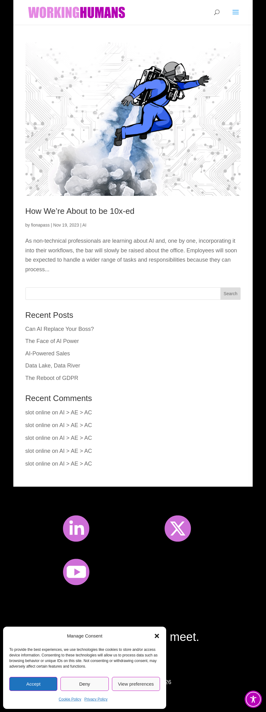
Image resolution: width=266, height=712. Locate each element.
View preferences (136, 684)
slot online (38, 412)
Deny (84, 684)
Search (230, 293)
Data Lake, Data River (52, 366)
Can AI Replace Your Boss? (59, 329)
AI (84, 225)
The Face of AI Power (52, 341)
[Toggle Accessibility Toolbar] (253, 699)
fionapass (40, 225)
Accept (33, 684)
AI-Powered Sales (47, 353)
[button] (157, 636)
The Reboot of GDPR (51, 378)
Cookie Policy (70, 699)
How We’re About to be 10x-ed (80, 211)
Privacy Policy (96, 699)
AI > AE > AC (76, 412)
